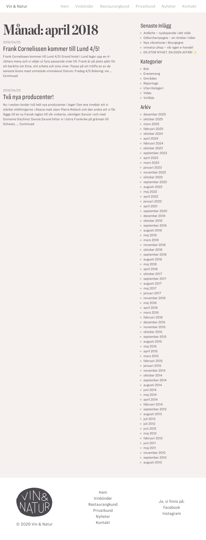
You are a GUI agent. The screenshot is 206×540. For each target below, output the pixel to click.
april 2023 (150, 158)
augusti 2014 (152, 385)
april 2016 (150, 307)
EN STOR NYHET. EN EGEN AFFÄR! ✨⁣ (170, 52)
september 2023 (155, 153)
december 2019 (154, 216)
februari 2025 (153, 129)
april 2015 (150, 351)
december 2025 (154, 114)
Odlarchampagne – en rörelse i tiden (169, 37)
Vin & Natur (16, 6)
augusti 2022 (152, 187)
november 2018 (154, 245)
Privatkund (145, 6)
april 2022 (150, 196)
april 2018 (150, 269)
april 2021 (150, 206)
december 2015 (154, 322)
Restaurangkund (114, 6)
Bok (146, 68)
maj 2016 (150, 303)
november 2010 (154, 452)
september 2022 (155, 182)
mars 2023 (151, 162)
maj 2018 (150, 264)
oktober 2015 (152, 332)
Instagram (171, 513)
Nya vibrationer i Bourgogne (163, 42)
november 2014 (154, 370)
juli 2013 (149, 419)
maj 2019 (150, 235)
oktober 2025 (153, 119)
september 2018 (155, 254)
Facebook (171, 507)
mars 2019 (151, 240)
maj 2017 (150, 288)
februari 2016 (153, 317)
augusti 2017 (152, 283)
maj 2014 (150, 394)
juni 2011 (149, 443)
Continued (10, 76)
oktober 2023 (153, 148)
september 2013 (154, 409)
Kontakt (189, 6)
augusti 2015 (152, 341)
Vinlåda (148, 98)
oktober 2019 (152, 220)
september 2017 (154, 278)
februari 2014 (153, 404)
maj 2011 (149, 448)
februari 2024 (153, 143)
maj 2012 (150, 433)
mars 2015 (151, 356)
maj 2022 (150, 191)
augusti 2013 (152, 414)
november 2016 (154, 298)
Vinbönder (84, 6)
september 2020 (155, 211)
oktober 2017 (152, 274)
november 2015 (154, 327)
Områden (150, 78)
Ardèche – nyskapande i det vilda (167, 33)
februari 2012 (153, 438)
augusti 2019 (152, 230)
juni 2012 (149, 428)
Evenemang (151, 73)
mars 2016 (151, 312)
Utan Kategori (153, 88)
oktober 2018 (152, 249)
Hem (65, 6)
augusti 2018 (152, 259)
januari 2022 (152, 201)
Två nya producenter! (28, 96)
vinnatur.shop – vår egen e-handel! (168, 47)
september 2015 (155, 336)
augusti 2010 (152, 462)
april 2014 (150, 399)
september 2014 (155, 380)
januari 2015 (152, 365)
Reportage (150, 83)
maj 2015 (150, 346)
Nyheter (169, 6)
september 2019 (155, 225)
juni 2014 (150, 390)
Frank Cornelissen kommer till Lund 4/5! (51, 48)
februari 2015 (153, 361)
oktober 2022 (153, 177)
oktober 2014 (152, 375)
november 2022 (154, 172)
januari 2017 (152, 293)
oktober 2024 (153, 133)
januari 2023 (152, 167)
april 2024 (150, 138)
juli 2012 (149, 423)
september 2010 (155, 457)
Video (147, 93)
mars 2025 (151, 124)
